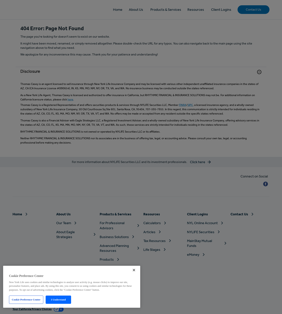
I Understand (58, 299)
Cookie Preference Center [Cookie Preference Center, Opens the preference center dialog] (26, 299)
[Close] (134, 270)
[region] (71, 287)
